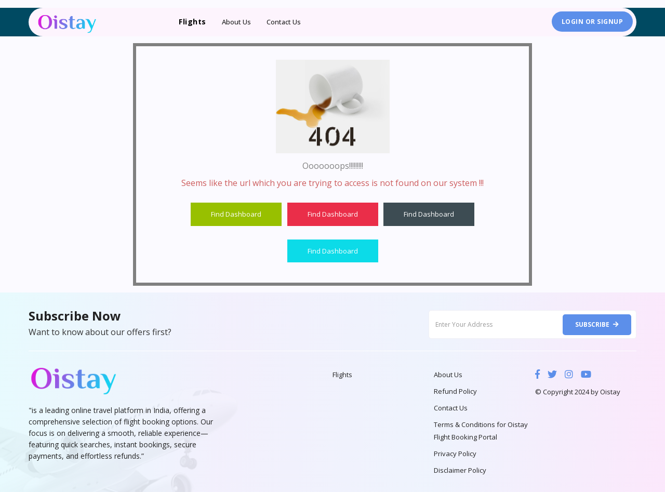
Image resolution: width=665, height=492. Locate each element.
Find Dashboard (236, 214)
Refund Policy (455, 391)
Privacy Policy (455, 453)
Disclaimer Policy (460, 470)
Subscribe (597, 324)
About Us (236, 21)
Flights (342, 374)
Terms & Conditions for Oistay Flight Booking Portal (481, 431)
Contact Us (284, 21)
